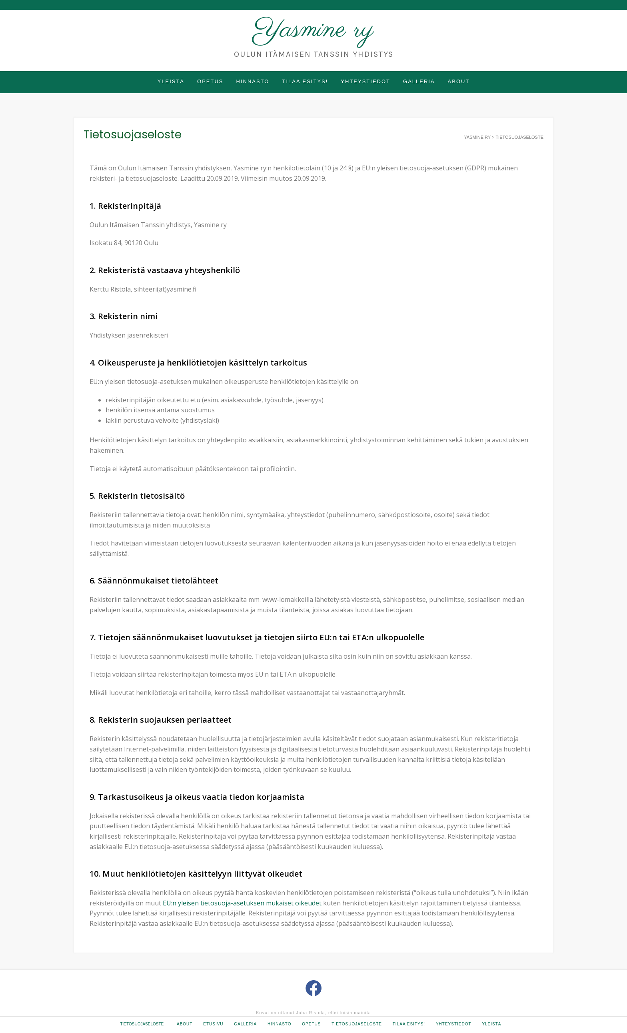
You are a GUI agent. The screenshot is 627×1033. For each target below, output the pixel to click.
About (459, 81)
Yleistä (171, 81)
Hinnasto (253, 81)
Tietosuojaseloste (142, 1024)
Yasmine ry (313, 29)
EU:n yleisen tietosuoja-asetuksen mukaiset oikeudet (242, 903)
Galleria (419, 81)
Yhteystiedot (365, 81)
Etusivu (213, 1024)
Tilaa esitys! (305, 81)
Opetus (210, 81)
